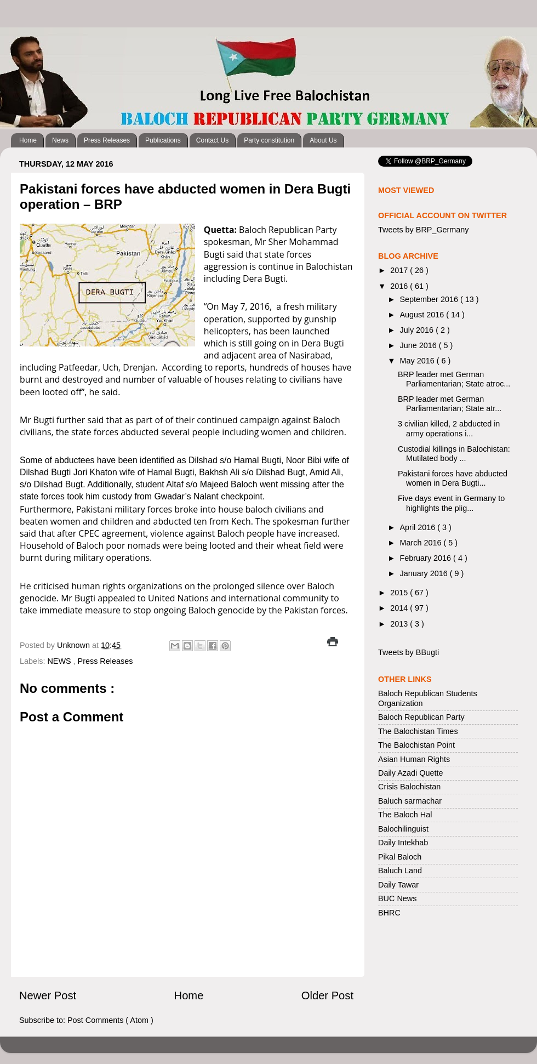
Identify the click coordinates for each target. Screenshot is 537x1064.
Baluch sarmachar (410, 800)
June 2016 (419, 345)
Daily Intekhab (403, 842)
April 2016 (419, 527)
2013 (400, 623)
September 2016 (430, 299)
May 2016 (418, 360)
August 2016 (423, 314)
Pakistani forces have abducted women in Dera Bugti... (452, 478)
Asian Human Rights (414, 759)
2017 (400, 270)
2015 (400, 592)
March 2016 (422, 542)
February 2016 (427, 558)
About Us (323, 140)
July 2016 (418, 330)
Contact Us (212, 140)
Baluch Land (400, 870)
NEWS (60, 661)
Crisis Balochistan (409, 786)
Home (28, 140)
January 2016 (425, 573)
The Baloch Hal (405, 814)
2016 (400, 286)
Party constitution (269, 140)
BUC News (397, 898)
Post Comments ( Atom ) (110, 1020)
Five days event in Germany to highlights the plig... (451, 503)
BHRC (389, 912)
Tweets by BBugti (408, 652)
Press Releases (107, 140)
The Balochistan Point (416, 745)
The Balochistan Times (418, 731)
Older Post (327, 995)
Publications (163, 140)
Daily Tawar (398, 884)
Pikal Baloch (399, 856)
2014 (400, 608)
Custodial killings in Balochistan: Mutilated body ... (454, 454)
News (60, 140)
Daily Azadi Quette (410, 773)
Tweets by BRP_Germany (423, 229)
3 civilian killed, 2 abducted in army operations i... (449, 428)
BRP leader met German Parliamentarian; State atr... (449, 404)
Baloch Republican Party (421, 717)
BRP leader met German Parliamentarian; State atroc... (454, 379)
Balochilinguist (403, 828)
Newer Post (47, 995)
